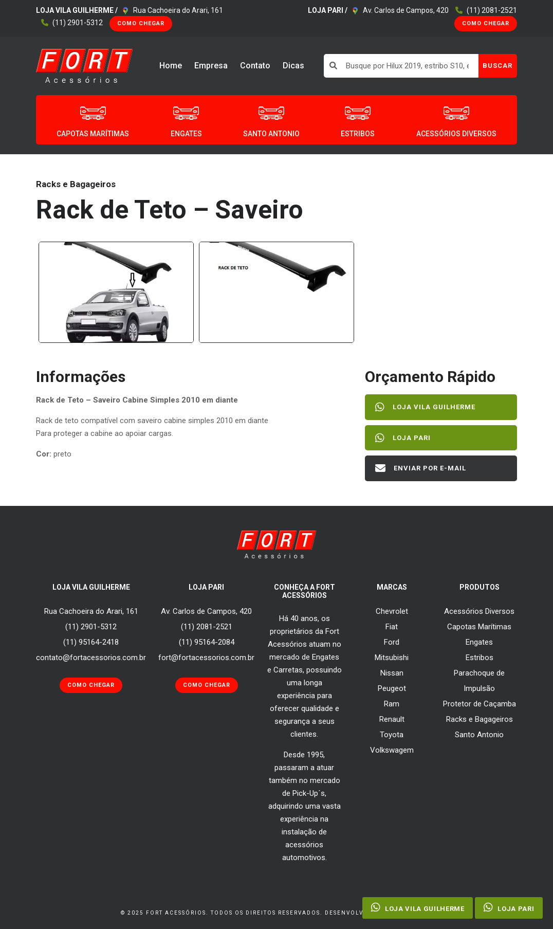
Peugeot (392, 688)
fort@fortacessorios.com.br (206, 657)
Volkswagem (392, 750)
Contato (255, 65)
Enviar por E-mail (420, 468)
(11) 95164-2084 (206, 642)
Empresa (211, 65)
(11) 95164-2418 (91, 642)
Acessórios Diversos (479, 611)
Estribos (479, 657)
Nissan (391, 673)
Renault (391, 719)
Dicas (293, 65)
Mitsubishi (392, 657)
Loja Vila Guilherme (425, 407)
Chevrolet (392, 611)
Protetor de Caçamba (479, 703)
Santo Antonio (479, 734)
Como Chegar (140, 23)
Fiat (391, 626)
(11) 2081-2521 (492, 10)
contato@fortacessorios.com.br (91, 657)
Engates (479, 642)
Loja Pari (403, 438)
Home (170, 65)
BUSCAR (497, 65)
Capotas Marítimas (479, 626)
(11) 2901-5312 (77, 23)
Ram (391, 703)
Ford (391, 642)
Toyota (391, 734)
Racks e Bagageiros (479, 719)
